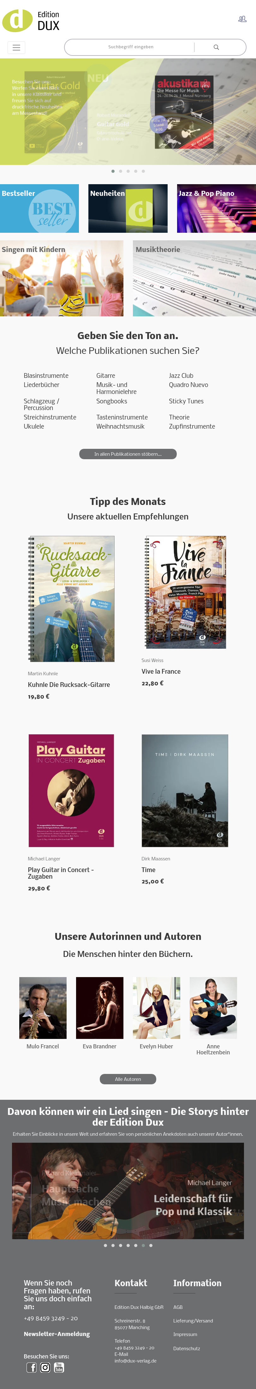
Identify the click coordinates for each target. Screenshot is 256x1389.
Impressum (185, 1334)
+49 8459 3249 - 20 (51, 1318)
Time (149, 870)
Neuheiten (107, 194)
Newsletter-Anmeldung (57, 1335)
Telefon (122, 1341)
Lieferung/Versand (193, 1321)
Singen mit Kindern (33, 250)
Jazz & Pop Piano (206, 194)
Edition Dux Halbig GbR (139, 1307)
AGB (177, 1307)
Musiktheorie (158, 250)
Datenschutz (186, 1348)
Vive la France (161, 672)
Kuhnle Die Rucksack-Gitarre (69, 685)
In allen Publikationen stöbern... (128, 454)
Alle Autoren (128, 1079)
